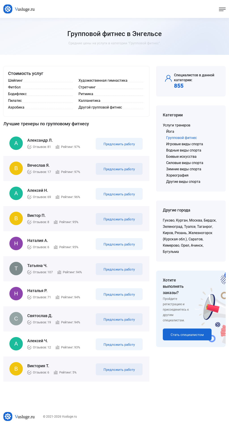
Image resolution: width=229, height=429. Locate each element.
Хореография (177, 175)
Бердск (210, 220)
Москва (195, 220)
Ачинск (197, 245)
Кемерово (171, 245)
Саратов (196, 239)
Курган (182, 220)
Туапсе (189, 226)
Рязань (181, 233)
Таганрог (204, 226)
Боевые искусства (181, 156)
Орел (185, 245)
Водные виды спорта (183, 150)
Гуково (168, 220)
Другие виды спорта (183, 181)
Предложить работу (119, 144)
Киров (168, 233)
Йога (170, 131)
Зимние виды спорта (183, 169)
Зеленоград (172, 226)
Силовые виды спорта (184, 163)
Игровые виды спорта (184, 144)
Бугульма (171, 252)
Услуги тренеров (176, 125)
